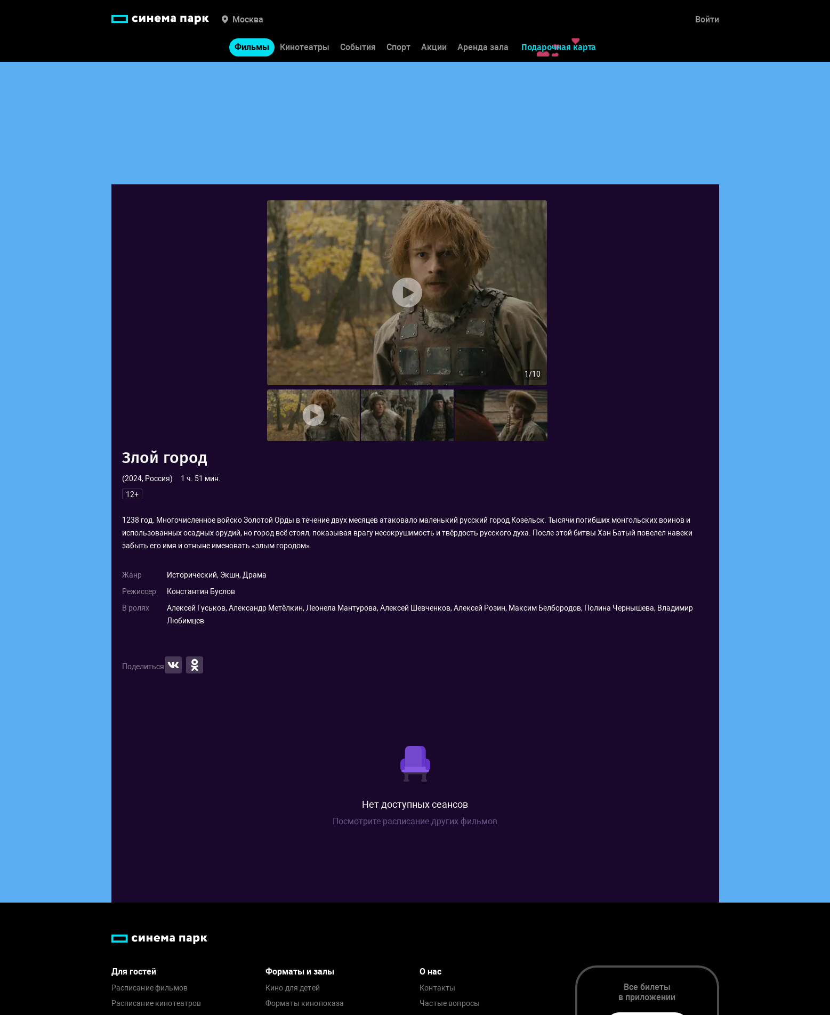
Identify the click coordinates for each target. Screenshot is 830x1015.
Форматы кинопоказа (304, 1004)
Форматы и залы (299, 972)
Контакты (437, 988)
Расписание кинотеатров (156, 1004)
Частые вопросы (450, 1004)
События (358, 47)
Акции (434, 47)
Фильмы (252, 47)
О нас (430, 972)
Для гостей (133, 972)
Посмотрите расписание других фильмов (415, 821)
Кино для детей (292, 988)
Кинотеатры (304, 47)
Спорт (398, 47)
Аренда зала (483, 47)
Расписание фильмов (149, 988)
